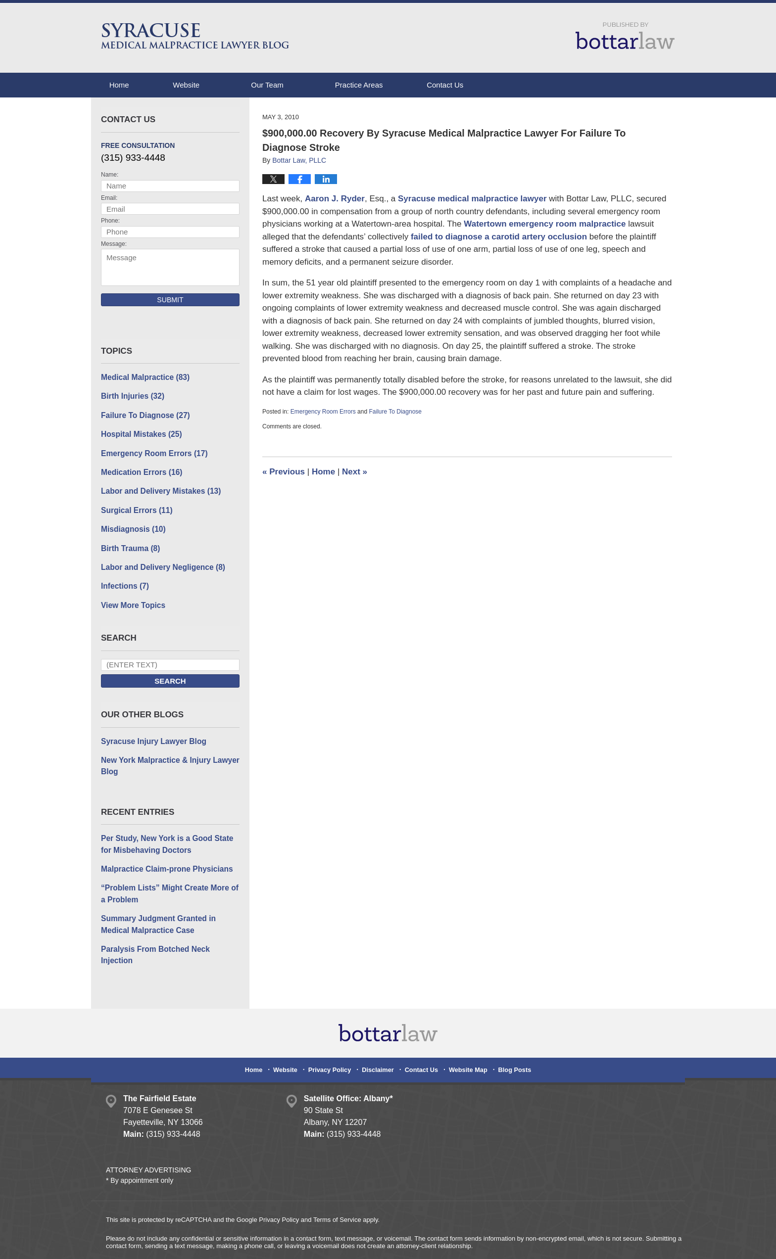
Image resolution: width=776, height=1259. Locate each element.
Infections (124, 581)
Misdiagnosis (132, 525)
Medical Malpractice (144, 377)
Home (127, 85)
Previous (283, 471)
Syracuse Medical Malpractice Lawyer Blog (196, 35)
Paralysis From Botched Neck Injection (170, 938)
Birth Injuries (131, 395)
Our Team (282, 85)
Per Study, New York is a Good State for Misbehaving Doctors (165, 836)
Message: (114, 243)
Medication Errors (140, 470)
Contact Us (467, 85)
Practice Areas (374, 85)
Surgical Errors (135, 507)
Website (201, 85)
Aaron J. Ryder (335, 198)
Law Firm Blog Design (623, 1244)
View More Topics (132, 599)
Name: (109, 174)
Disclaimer (379, 1045)
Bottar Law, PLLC (206, 1243)
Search (170, 675)
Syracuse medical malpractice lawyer (472, 198)
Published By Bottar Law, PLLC (625, 35)
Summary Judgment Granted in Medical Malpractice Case (156, 915)
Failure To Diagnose (395, 411)
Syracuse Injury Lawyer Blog (151, 735)
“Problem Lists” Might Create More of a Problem (167, 885)
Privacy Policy (333, 1045)
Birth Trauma (129, 544)
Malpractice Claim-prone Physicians (164, 860)
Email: (109, 197)
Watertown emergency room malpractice (546, 224)
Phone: (110, 220)
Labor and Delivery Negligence (161, 562)
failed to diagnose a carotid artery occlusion (499, 236)
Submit (170, 300)
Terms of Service (337, 1197)
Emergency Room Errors (323, 411)
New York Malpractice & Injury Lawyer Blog (168, 759)
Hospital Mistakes (140, 432)
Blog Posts (510, 1045)
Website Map (466, 1045)
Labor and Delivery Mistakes (158, 488)
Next (354, 471)
